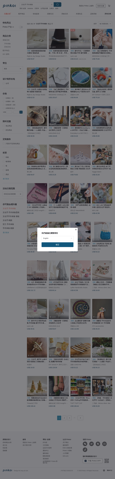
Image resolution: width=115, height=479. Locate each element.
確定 (57, 245)
